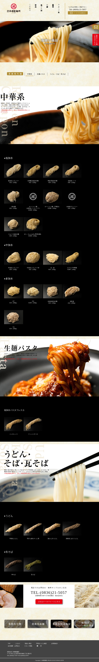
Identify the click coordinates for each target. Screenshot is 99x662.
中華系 (29, 74)
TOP (9, 643)
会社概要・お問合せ (53, 5)
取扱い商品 (36, 4)
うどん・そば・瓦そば (58, 74)
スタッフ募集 (59, 6)
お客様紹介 (47, 4)
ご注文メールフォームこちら (62, 601)
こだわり (30, 6)
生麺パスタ (41, 74)
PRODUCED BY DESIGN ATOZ (56, 660)
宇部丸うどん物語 (41, 5)
